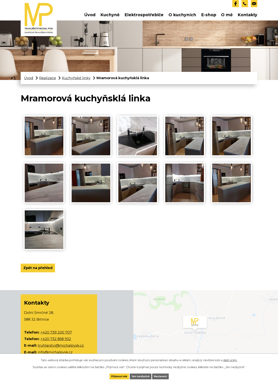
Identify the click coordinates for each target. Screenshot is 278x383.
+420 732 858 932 (55, 343)
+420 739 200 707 (56, 337)
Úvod (90, 16)
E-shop (208, 16)
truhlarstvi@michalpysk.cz (61, 350)
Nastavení (167, 375)
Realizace (47, 80)
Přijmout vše (112, 375)
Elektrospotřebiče (144, 16)
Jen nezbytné (141, 375)
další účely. (230, 357)
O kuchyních (182, 16)
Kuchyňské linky (76, 80)
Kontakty (247, 16)
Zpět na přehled (42, 271)
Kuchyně (110, 16)
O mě (227, 16)
